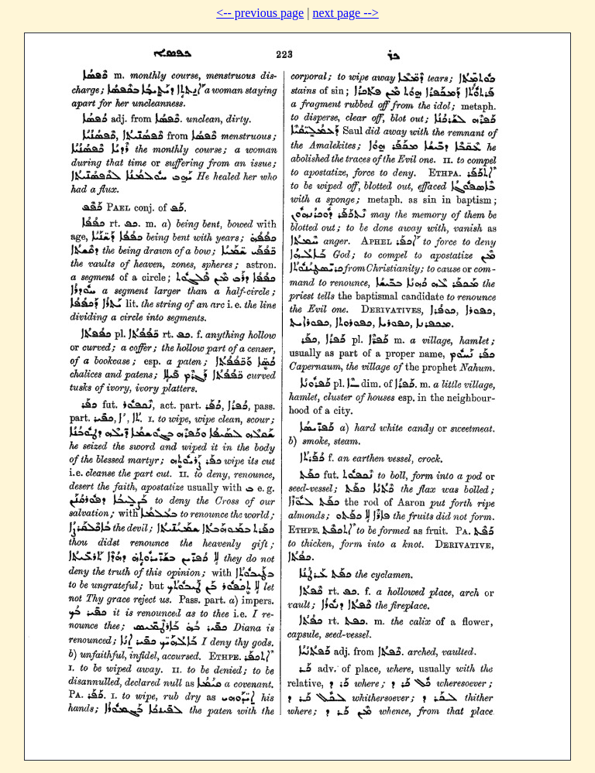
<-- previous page (260, 12)
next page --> (345, 12)
